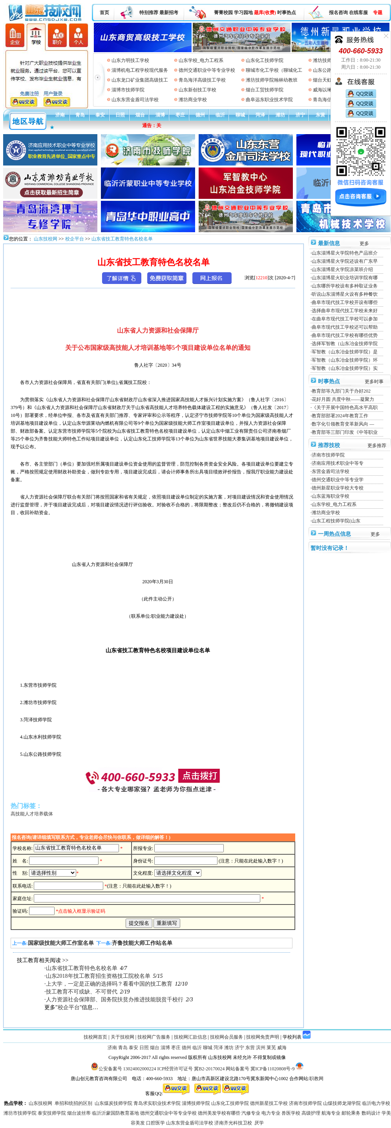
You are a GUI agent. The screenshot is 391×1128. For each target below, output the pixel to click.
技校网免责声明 (262, 1037)
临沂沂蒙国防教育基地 (115, 1113)
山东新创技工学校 (197, 90)
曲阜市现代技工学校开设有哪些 (345, 302)
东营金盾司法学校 (330, 471)
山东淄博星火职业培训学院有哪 (345, 277)
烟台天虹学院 (327, 80)
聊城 (240, 115)
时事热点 (286, 12)
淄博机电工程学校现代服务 (139, 70)
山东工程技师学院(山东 (336, 521)
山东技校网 (45, 239)
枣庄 (180, 115)
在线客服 (358, 12)
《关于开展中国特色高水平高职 (345, 407)
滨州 (260, 1047)
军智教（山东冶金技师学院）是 (345, 352)
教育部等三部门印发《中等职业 (345, 432)
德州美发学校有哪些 (219, 1113)
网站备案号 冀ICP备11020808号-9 (260, 1069)
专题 (377, 12)
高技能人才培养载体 (32, 814)
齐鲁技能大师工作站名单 (142, 943)
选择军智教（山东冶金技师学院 (345, 343)
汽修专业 (250, 1113)
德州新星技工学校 (269, 1103)
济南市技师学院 (328, 455)
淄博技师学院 (196, 1103)
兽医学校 (290, 1113)
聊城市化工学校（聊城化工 (274, 70)
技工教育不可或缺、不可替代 (81, 992)
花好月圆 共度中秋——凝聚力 (343, 399)
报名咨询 (338, 12)
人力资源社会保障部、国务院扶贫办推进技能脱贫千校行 (114, 999)
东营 (320, 115)
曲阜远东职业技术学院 (269, 99)
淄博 (160, 115)
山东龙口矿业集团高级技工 (139, 80)
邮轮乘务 (351, 1113)
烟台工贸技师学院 (264, 90)
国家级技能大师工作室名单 (61, 943)
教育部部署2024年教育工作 (340, 415)
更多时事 (374, 381)
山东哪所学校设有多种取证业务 (345, 286)
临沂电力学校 (376, 1103)
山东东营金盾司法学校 (135, 99)
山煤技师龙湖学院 (342, 1103)
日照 (120, 115)
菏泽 (260, 115)
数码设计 (371, 1113)
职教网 (316, 1078)
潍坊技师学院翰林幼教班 (272, 80)
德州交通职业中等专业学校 (207, 70)
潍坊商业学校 (193, 99)
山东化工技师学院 (264, 60)
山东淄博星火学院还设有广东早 (345, 261)
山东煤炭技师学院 (113, 1103)
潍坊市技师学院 (20, 1113)
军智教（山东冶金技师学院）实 (345, 368)
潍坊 (280, 115)
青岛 (80, 115)
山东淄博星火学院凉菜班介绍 (342, 269)
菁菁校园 (223, 12)
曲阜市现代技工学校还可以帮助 (345, 327)
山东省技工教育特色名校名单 (122, 239)
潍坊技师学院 (327, 60)
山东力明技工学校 (130, 60)
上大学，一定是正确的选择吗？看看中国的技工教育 (109, 984)
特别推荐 (148, 12)
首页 (104, 12)
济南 (60, 115)
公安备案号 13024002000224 (127, 1069)
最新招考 (168, 12)
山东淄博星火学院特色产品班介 (345, 253)
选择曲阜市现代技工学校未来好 (345, 310)
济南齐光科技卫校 (233, 1123)
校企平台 (74, 239)
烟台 (140, 115)
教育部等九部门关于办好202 (341, 391)
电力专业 (270, 1113)
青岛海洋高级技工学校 (202, 80)
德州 (200, 115)
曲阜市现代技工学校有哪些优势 (345, 335)
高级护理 (310, 1113)
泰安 (100, 115)
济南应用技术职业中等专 (338, 463)
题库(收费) (265, 12)
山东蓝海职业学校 (330, 496)
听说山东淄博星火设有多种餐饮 (345, 294)
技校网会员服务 (226, 1037)
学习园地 (243, 12)
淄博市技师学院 (127, 90)
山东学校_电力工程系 (201, 60)
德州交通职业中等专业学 (338, 479)
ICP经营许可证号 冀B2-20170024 (191, 1069)
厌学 (259, 1123)
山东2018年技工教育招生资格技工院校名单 (98, 976)
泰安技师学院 (52, 1113)
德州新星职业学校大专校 (338, 488)
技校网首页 (95, 1037)
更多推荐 (376, 445)
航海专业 (331, 1113)
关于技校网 (122, 1037)
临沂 (220, 115)
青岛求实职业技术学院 (157, 1103)
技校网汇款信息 (190, 1037)
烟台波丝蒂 (79, 1113)
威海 (282, 1047)
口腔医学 (155, 1123)
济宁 (300, 115)
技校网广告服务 (153, 1037)
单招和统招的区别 (73, 1103)
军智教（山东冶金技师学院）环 (345, 360)
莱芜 (271, 1047)
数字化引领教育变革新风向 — (343, 424)
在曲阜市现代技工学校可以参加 (345, 319)
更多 (364, 243)
